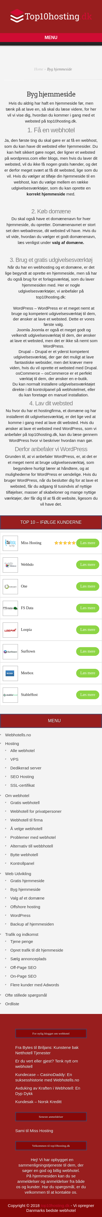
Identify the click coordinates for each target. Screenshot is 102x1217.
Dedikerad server (25, 768)
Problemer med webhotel (33, 837)
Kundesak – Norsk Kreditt (38, 1101)
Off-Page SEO (23, 967)
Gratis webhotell (25, 802)
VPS (14, 759)
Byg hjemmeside (25, 889)
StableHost (29, 695)
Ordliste (12, 1003)
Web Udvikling (18, 873)
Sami (19, 1130)
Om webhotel (17, 795)
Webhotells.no (18, 735)
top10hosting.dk (55, 1205)
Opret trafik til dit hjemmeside (36, 950)
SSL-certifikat (22, 785)
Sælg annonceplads (28, 958)
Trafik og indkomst (21, 934)
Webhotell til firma (26, 820)
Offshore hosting (25, 906)
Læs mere (87, 543)
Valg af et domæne (27, 898)
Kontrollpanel (22, 863)
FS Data (27, 608)
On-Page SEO (23, 976)
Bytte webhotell (24, 854)
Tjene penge (21, 941)
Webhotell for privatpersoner (35, 811)
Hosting (12, 743)
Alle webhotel (22, 750)
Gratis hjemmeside (27, 880)
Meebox (27, 673)
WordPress (20, 915)
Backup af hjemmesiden (32, 924)
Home (38, 69)
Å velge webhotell (26, 828)
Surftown (28, 651)
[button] (51, 37)
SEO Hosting (22, 776)
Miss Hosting (31, 543)
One (24, 586)
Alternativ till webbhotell (31, 846)
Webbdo (27, 565)
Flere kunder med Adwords (34, 984)
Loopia (26, 630)
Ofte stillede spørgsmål (26, 995)
